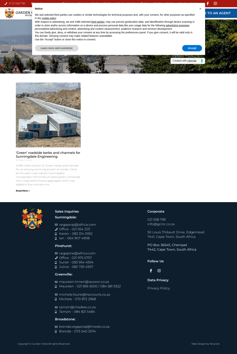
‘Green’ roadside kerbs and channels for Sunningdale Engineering (48, 155)
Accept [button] (192, 48)
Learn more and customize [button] (57, 48)
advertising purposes (177, 25)
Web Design (198, 343)
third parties (97, 21)
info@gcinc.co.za (161, 224)
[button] (200, 9)
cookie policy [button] (49, 18)
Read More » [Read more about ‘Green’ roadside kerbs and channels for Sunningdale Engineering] (23, 190)
